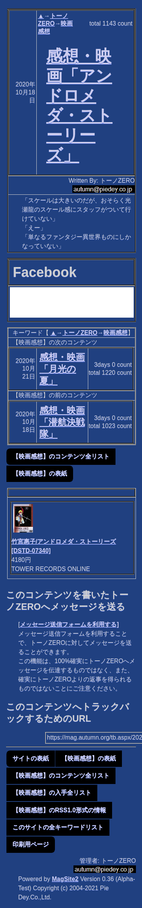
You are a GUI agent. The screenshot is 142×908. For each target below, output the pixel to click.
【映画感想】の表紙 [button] (39, 473)
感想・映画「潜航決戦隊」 (62, 422)
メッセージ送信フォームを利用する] (69, 624)
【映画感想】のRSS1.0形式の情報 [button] (59, 810)
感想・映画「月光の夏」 (62, 369)
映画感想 (115, 332)
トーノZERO (79, 332)
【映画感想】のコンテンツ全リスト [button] (60, 456)
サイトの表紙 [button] (30, 758)
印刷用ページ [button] (30, 844)
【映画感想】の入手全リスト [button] (51, 792)
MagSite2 (65, 879)
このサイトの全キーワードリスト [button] (57, 827)
